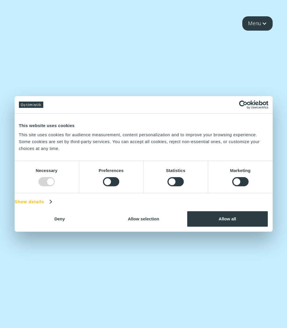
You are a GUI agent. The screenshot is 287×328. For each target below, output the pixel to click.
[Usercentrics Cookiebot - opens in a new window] (243, 104)
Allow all (227, 218)
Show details (29, 201)
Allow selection (143, 218)
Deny (59, 218)
